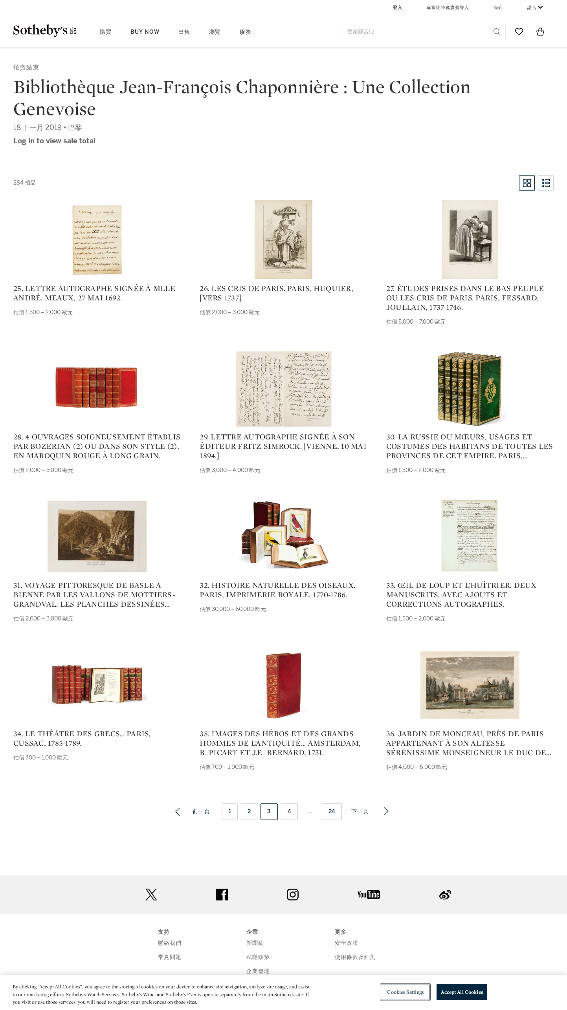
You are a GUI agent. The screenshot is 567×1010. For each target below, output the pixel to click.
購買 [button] (106, 32)
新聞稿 (255, 943)
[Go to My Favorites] (519, 31)
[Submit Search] (497, 31)
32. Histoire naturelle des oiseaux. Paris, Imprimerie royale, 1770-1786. (277, 589)
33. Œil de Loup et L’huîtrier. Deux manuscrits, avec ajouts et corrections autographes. (461, 594)
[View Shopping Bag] (540, 31)
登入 (397, 7)
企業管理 (258, 971)
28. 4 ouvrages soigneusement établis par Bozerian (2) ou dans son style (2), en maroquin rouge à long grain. (96, 446)
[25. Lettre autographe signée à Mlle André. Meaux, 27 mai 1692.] (97, 239)
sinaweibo (445, 895)
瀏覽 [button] (215, 32)
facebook (222, 894)
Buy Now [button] (145, 32)
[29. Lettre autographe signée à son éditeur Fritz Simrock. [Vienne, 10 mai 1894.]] (283, 388)
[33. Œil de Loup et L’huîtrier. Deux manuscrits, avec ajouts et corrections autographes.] (470, 536)
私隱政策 (258, 957)
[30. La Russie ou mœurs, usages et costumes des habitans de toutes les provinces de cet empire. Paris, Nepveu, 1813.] (469, 388)
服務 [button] (245, 32)
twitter (151, 895)
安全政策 (346, 943)
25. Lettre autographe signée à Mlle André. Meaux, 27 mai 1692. (94, 293)
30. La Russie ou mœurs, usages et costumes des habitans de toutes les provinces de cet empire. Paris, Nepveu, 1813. (469, 446)
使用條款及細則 (355, 957)
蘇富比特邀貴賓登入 (448, 7)
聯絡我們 (170, 943)
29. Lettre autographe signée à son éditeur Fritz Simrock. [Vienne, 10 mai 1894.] (283, 446)
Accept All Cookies (462, 991)
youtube (369, 894)
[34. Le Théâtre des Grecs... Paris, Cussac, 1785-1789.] (97, 684)
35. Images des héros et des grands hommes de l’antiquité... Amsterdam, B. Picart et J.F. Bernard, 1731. (280, 743)
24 (332, 811)
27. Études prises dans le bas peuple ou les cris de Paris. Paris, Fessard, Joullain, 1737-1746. (465, 298)
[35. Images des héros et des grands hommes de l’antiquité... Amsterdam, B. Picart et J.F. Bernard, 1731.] (283, 685)
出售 (184, 32)
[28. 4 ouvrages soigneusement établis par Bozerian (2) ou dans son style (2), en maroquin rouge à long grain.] (97, 388)
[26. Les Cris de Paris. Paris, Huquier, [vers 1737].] (283, 239)
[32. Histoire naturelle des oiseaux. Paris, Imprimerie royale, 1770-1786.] (284, 536)
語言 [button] (532, 7)
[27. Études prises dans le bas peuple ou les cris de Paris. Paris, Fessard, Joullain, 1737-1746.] (470, 239)
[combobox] (423, 31)
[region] (283, 992)
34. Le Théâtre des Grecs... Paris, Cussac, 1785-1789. (82, 738)
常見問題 (170, 957)
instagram (293, 894)
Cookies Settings (405, 991)
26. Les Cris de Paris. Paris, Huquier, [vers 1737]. (276, 293)
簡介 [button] (498, 7)
